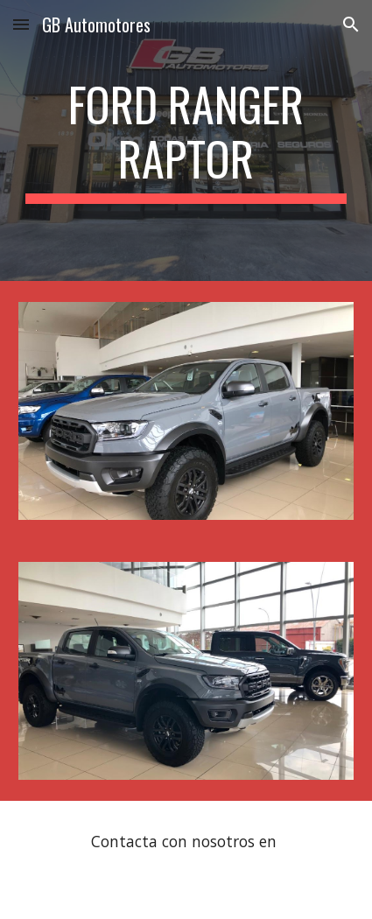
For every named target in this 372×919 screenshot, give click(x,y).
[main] (186, 140)
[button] (21, 24)
